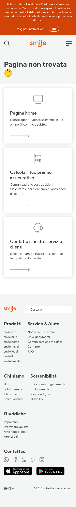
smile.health (12, 361)
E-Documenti (39, 389)
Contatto (34, 346)
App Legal (11, 436)
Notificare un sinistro (41, 332)
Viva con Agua (40, 394)
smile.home (11, 342)
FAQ (31, 351)
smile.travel (11, 346)
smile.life (9, 356)
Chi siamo (10, 394)
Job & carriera (13, 389)
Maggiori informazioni (30, 29)
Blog (7, 384)
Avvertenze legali (15, 432)
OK (54, 29)
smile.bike (10, 337)
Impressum (11, 422)
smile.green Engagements (47, 384)
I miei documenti (39, 337)
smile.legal (11, 351)
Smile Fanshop (14, 399)
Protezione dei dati (16, 427)
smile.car (10, 332)
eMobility (36, 399)
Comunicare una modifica (45, 342)
